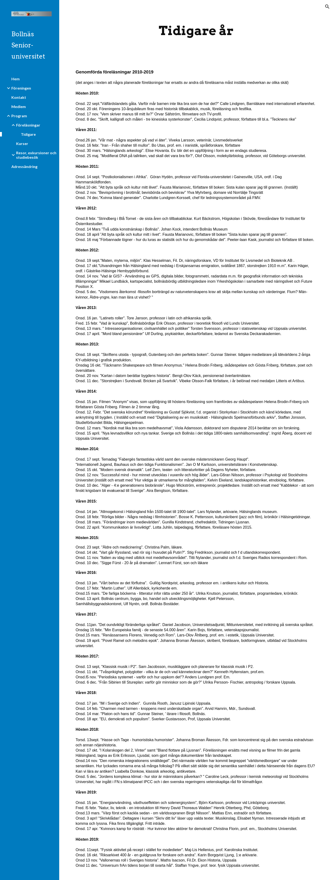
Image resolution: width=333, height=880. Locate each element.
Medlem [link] (18, 106)
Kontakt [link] (18, 97)
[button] (327, 6)
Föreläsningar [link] (28, 125)
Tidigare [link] (28, 134)
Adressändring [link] (24, 166)
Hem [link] (15, 79)
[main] (196, 30)
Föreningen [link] (21, 88)
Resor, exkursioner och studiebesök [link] (36, 154)
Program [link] (19, 115)
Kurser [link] (22, 143)
